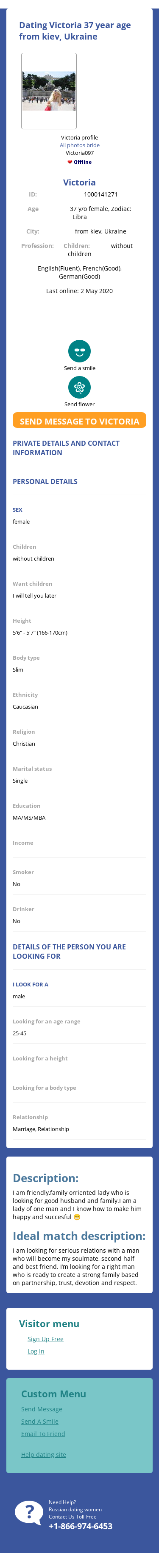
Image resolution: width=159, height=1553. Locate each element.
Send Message (41, 1409)
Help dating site (43, 1454)
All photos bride (80, 145)
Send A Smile (40, 1421)
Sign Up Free (46, 1339)
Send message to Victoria (79, 421)
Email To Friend (43, 1434)
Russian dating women (75, 1509)
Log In (36, 1351)
